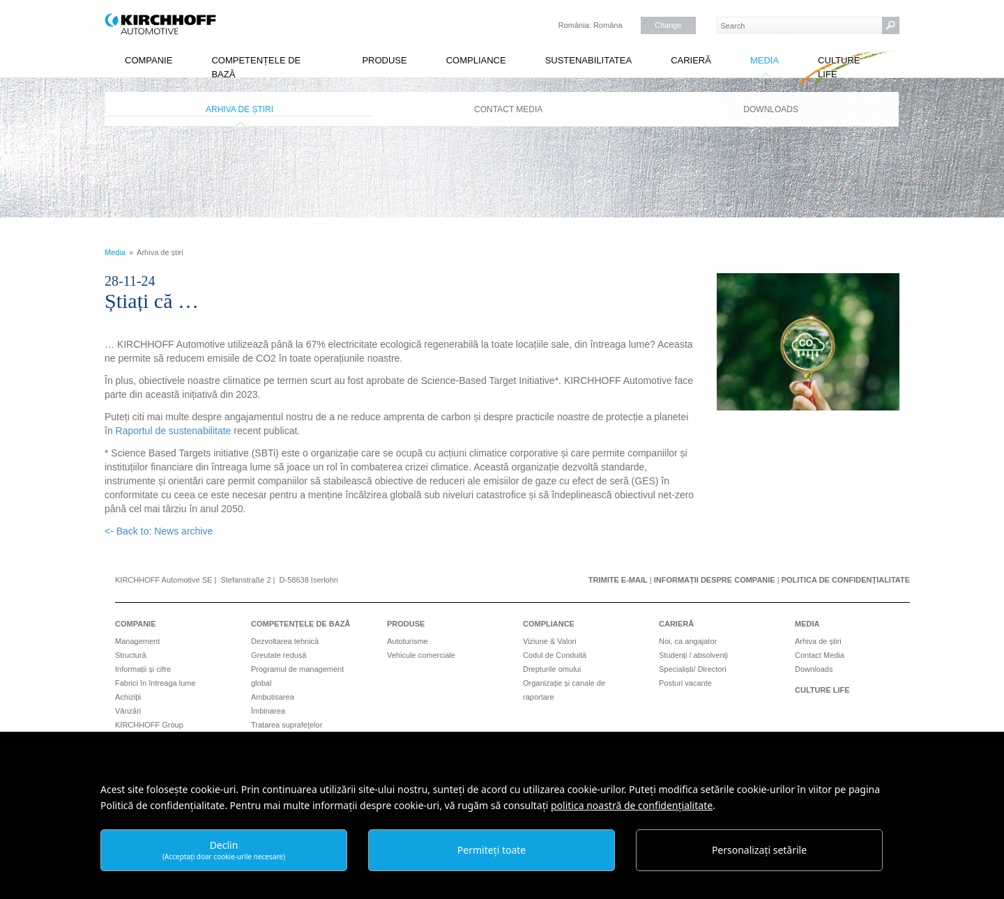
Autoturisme (407, 641)
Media (764, 60)
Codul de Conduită (554, 655)
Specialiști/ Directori (693, 669)
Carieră (691, 60)
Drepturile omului (552, 669)
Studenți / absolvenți (693, 655)
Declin (223, 849)
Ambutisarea (272, 697)
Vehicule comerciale (421, 655)
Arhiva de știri (239, 109)
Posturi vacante (685, 683)
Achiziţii (128, 697)
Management (137, 641)
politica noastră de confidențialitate (632, 805)
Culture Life (839, 67)
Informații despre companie (714, 580)
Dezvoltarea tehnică (285, 641)
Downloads (770, 109)
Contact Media (508, 109)
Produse (384, 60)
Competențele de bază (256, 67)
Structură (130, 655)
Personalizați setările (759, 849)
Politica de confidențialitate (846, 580)
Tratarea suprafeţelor (286, 725)
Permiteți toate (491, 849)
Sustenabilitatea (588, 60)
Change (668, 25)
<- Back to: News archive (159, 531)
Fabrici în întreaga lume (155, 683)
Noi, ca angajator (688, 641)
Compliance (476, 60)
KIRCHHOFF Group (149, 725)
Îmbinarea (268, 711)
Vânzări (128, 711)
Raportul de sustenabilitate (173, 430)
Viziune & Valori (550, 641)
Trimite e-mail (618, 580)
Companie (148, 60)
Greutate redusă (279, 655)
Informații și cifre (143, 669)
